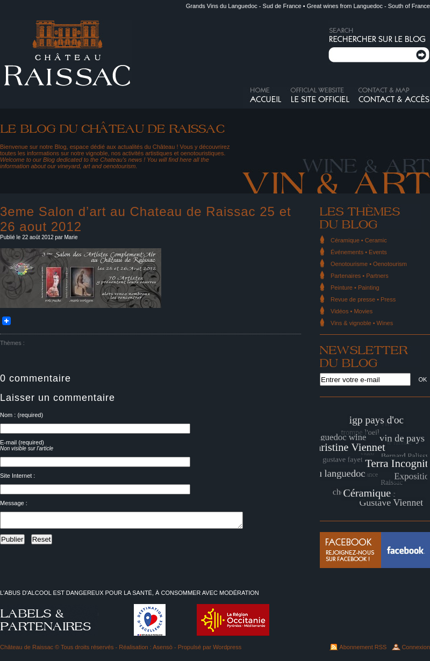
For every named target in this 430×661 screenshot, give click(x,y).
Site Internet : (17, 475)
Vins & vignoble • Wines (362, 323)
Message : (13, 503)
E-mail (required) (22, 442)
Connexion (416, 647)
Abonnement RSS (362, 647)
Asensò (163, 647)
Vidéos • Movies (351, 311)
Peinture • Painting (355, 287)
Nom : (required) (21, 415)
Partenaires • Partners (360, 275)
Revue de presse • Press (363, 299)
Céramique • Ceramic (359, 240)
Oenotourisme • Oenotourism (369, 264)
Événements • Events (359, 252)
